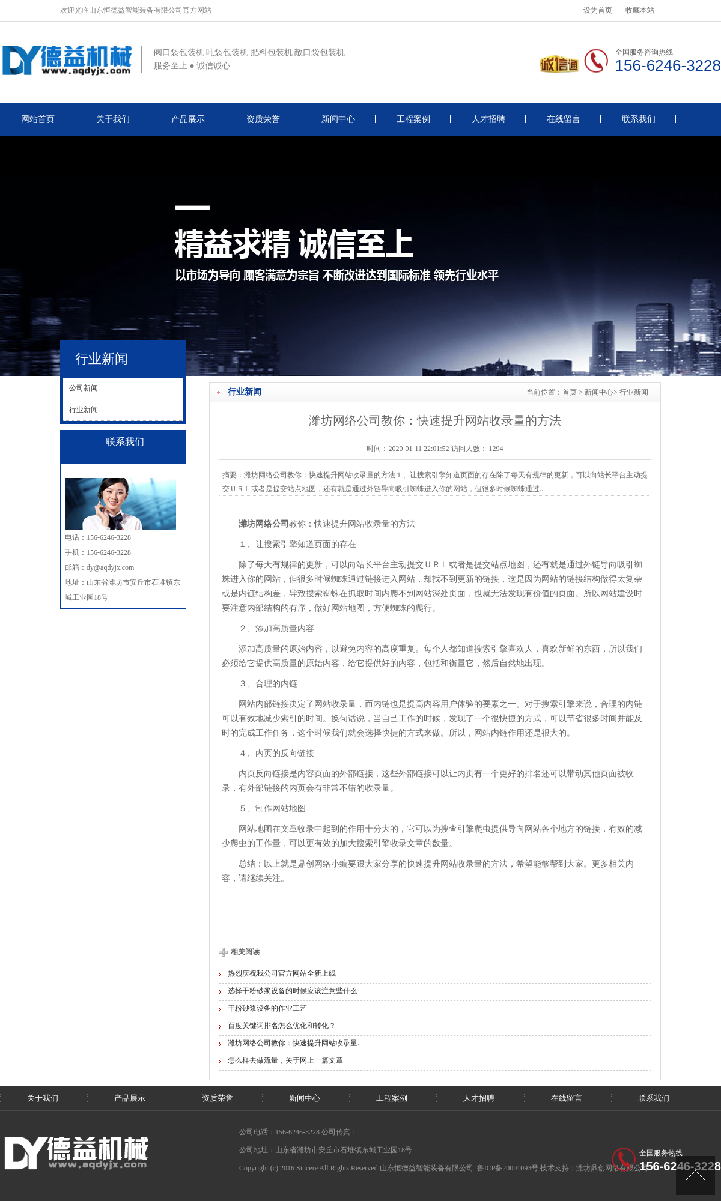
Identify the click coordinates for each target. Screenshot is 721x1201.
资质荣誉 (263, 119)
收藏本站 (639, 10)
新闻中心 (338, 119)
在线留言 (563, 119)
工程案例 (413, 119)
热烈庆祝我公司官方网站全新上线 (282, 973)
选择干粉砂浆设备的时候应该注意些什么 (292, 991)
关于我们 (113, 119)
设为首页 (597, 10)
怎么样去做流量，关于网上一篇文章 (285, 1060)
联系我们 (639, 119)
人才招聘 (488, 119)
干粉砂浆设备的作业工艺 (267, 1008)
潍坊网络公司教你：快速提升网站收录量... (295, 1043)
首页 (569, 392)
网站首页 (38, 119)
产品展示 (188, 119)
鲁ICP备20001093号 (508, 1168)
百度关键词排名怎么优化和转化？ (282, 1025)
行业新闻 (633, 392)
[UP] (695, 1175)
